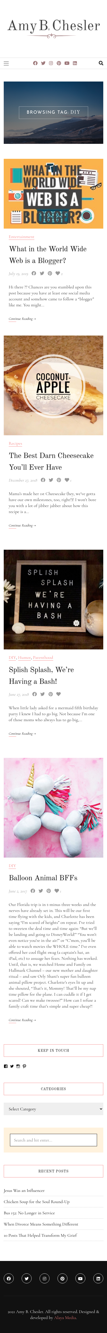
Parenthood (43, 657)
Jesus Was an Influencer (24, 1190)
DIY (12, 657)
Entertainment (21, 236)
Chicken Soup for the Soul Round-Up (37, 1201)
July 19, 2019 (18, 273)
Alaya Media (65, 1317)
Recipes (15, 443)
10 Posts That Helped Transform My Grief (40, 1235)
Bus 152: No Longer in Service (29, 1213)
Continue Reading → (22, 318)
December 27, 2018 (23, 480)
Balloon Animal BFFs (43, 878)
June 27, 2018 (19, 694)
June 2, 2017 (18, 891)
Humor (24, 657)
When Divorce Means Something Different (41, 1224)
